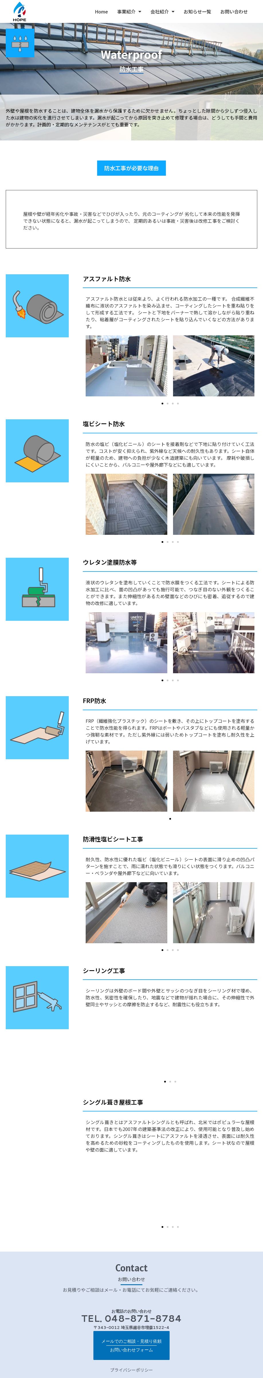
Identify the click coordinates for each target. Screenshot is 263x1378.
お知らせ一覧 (197, 11)
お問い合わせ (234, 11)
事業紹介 (129, 11)
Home (101, 11)
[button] (131, 168)
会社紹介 (162, 11)
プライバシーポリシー (131, 1362)
